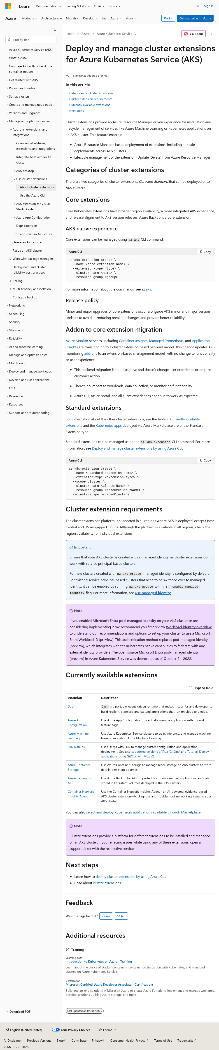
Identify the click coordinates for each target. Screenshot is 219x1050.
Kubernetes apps (109, 425)
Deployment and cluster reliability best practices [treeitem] (29, 270)
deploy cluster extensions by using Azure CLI (130, 876)
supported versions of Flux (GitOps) (155, 751)
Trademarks (185, 1040)
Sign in (209, 6)
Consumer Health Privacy (127, 1040)
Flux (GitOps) (77, 747)
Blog (60, 1040)
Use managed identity (153, 592)
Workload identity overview (189, 626)
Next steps (76, 110)
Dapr (71, 706)
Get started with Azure (195, 18)
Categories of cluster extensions (91, 93)
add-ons (90, 353)
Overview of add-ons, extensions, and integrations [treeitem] (35, 146)
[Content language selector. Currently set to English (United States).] (24, 1030)
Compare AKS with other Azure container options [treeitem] (30, 69)
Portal (168, 18)
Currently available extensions (89, 105)
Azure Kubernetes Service (114, 33)
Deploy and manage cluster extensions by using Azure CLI (137, 448)
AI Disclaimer (13, 1040)
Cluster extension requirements (90, 99)
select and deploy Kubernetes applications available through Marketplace (143, 812)
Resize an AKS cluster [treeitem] (27, 250)
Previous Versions (39, 1040)
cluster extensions (107, 882)
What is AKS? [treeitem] (18, 58)
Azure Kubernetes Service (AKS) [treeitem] (31, 49)
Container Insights (133, 340)
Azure (85, 33)
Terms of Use (163, 1040)
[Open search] (197, 6)
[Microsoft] (8, 6)
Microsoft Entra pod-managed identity (124, 620)
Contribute (79, 1040)
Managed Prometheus (166, 340)
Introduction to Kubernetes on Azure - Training (99, 961)
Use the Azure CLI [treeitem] (32, 195)
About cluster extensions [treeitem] (37, 187)
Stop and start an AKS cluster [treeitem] (33, 234)
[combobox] (30, 39)
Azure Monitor (77, 340)
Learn (70, 33)
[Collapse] (55, 30)
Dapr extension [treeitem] (26, 225)
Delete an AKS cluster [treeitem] (27, 242)
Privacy (97, 1040)
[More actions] (211, 34)
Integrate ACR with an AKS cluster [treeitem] (34, 160)
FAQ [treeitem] (12, 388)
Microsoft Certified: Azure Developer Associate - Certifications (110, 984)
